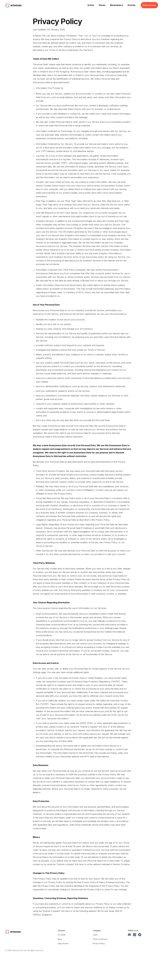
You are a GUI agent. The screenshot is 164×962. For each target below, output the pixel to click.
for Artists (62, 935)
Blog (60, 939)
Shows (102, 5)
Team (95, 935)
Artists (90, 5)
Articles (131, 5)
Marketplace (116, 5)
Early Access (149, 5)
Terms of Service (100, 939)
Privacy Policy (99, 943)
